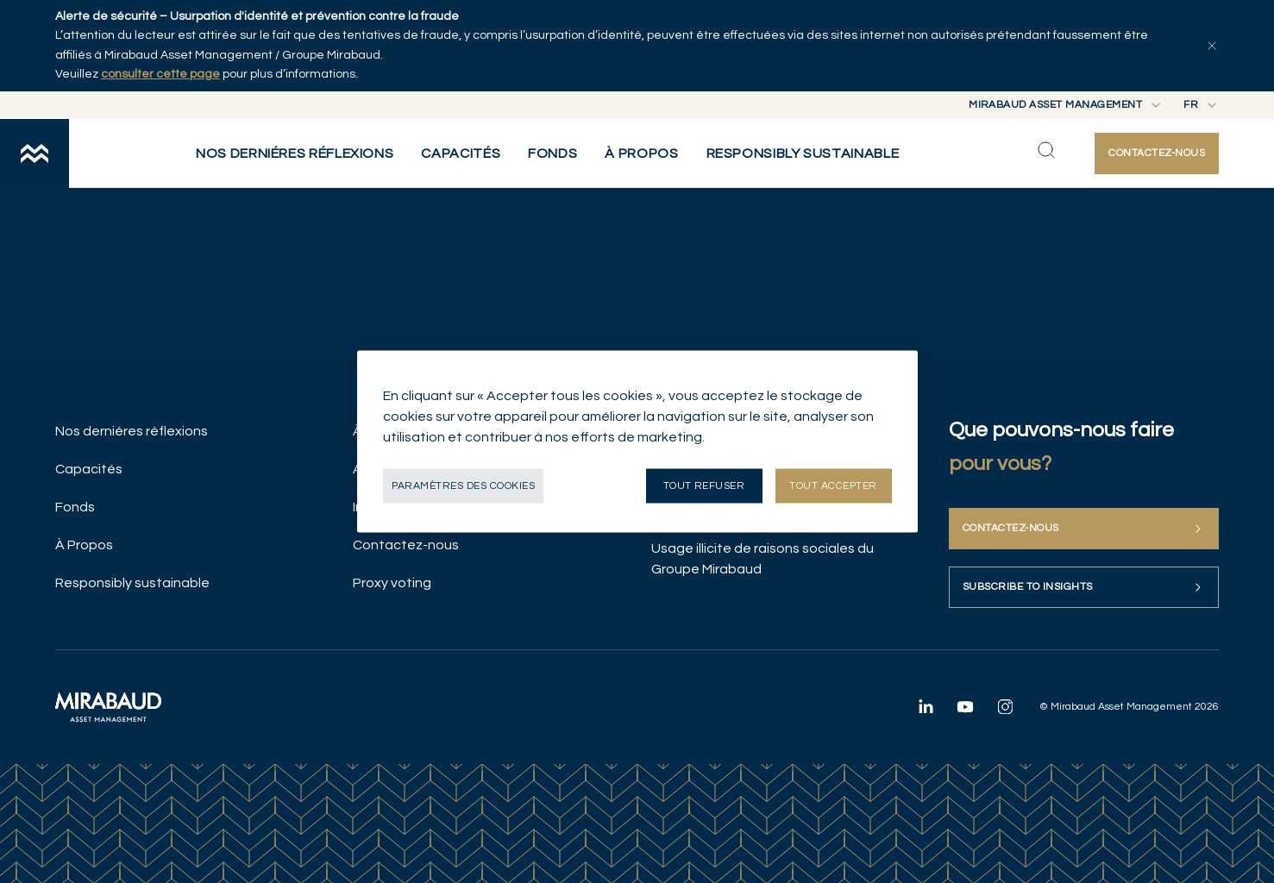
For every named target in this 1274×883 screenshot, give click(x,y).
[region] (637, 442)
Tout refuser (704, 486)
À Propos (84, 545)
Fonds (75, 507)
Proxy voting (392, 583)
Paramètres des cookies (464, 486)
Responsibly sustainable (132, 583)
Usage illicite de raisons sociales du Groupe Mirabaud (762, 559)
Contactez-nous (406, 545)
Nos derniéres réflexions (131, 431)
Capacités (88, 469)
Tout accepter (832, 486)
